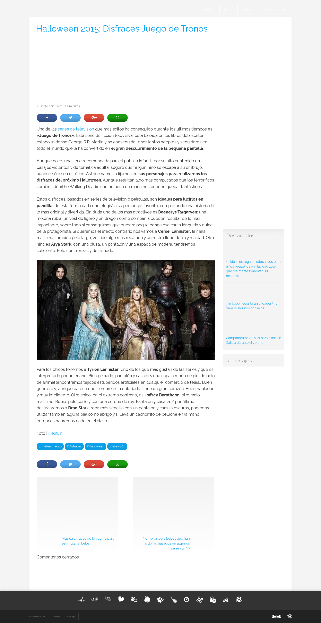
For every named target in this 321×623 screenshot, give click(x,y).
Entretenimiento (50, 446)
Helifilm (55, 433)
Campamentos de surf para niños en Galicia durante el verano (253, 331)
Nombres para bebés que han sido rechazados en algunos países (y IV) (166, 543)
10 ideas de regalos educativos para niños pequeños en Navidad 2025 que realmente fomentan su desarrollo (253, 260)
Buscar (228, 9)
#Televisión (117, 446)
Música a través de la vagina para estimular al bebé (88, 540)
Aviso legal (71, 617)
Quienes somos (273, 9)
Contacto (248, 9)
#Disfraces (74, 446)
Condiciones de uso (37, 617)
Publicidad (56, 617)
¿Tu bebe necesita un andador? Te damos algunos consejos (253, 297)
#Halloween (95, 446)
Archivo (210, 9)
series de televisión (76, 129)
